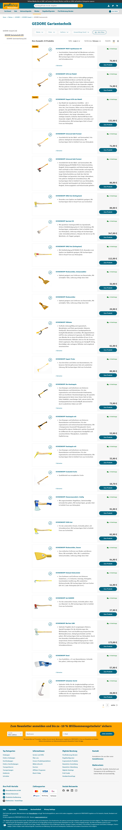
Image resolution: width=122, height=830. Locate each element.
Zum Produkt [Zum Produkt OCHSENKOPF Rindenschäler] (108, 313)
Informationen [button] (39, 751)
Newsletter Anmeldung (70, 764)
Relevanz (97, 41)
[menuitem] (109, 5)
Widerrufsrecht (38, 764)
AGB (4, 809)
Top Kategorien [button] (9, 751)
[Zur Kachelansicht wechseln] (118, 41)
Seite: (70, 41)
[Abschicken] (107, 734)
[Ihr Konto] (109, 5)
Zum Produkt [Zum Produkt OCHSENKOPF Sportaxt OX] (108, 237)
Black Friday (37, 773)
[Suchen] (80, 5)
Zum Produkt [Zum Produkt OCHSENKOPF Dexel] (108, 672)
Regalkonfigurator (68, 758)
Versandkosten (33, 813)
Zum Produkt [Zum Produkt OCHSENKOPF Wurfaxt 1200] (108, 646)
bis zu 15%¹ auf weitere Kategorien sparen (80, 1)
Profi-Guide (66, 773)
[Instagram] (76, 790)
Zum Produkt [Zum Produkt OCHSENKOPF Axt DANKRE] (108, 614)
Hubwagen (6, 755)
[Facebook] (63, 790)
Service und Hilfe (38, 755)
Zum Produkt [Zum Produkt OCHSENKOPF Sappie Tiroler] (108, 375)
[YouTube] (68, 790)
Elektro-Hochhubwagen (10, 764)
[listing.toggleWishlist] (50, 49)
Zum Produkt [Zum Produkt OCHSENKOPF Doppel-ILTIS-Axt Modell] (108, 125)
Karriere (35, 767)
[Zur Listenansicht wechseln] (114, 41)
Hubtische (6, 773)
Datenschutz (23, 809)
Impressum (12, 809)
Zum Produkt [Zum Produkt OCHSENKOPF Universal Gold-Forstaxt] (108, 150)
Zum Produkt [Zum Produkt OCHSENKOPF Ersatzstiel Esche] (108, 488)
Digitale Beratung (69, 751)
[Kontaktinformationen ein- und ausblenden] (5, 825)
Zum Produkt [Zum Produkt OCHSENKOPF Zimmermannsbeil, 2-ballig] (108, 513)
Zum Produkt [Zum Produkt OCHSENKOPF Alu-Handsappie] (108, 407)
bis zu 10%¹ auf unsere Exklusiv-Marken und (52, 1)
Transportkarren (8, 767)
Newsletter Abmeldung (70, 767)
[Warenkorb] (117, 5)
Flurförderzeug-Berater (70, 755)
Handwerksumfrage (68, 776)
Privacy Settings (49, 809)
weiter (113, 705)
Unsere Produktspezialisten (42, 761)
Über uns (36, 758)
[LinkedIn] (72, 790)
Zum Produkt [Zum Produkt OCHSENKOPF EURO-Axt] (108, 538)
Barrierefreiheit (36, 809)
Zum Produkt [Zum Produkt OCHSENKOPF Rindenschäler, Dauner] (108, 564)
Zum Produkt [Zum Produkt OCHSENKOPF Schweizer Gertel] (108, 697)
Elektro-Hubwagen (9, 758)
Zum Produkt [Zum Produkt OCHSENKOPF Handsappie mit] (108, 437)
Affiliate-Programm (39, 770)
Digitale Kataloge (68, 770)
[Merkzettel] (113, 5)
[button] (75, 752)
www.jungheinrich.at (41, 817)
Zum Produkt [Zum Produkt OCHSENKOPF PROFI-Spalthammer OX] (108, 65)
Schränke (6, 776)
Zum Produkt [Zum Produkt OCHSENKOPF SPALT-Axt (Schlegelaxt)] (108, 212)
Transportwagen (8, 770)
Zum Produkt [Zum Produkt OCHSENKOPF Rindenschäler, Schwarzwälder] (108, 288)
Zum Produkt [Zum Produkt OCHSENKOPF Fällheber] (108, 350)
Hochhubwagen (8, 761)
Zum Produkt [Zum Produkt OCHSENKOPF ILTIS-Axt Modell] (108, 90)
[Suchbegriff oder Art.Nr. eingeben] (56, 5)
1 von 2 (76, 41)
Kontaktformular (97, 759)
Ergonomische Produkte (70, 761)
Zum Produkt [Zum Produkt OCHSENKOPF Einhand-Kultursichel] (108, 589)
